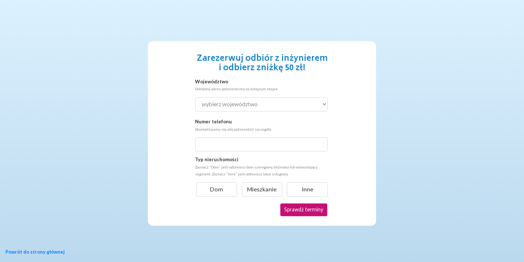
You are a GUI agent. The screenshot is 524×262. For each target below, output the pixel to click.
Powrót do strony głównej (35, 252)
